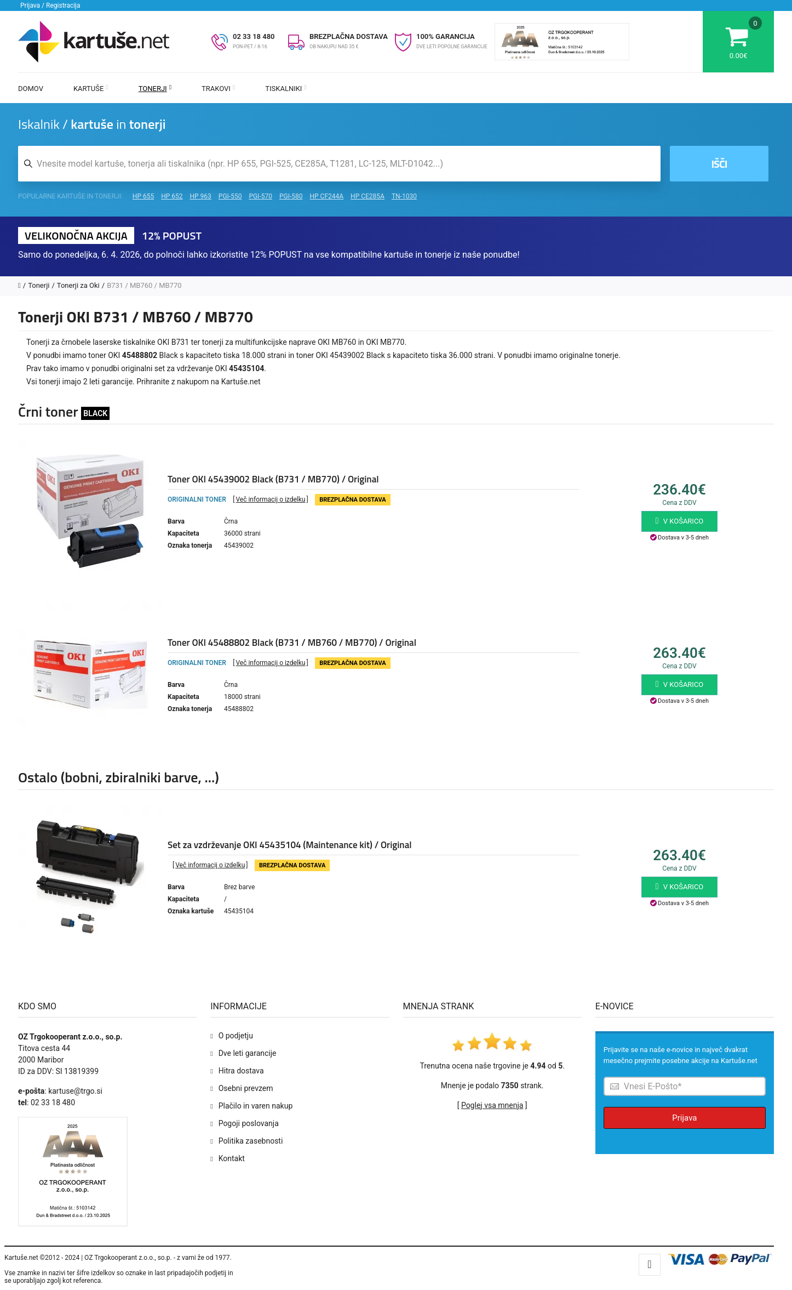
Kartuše (90, 88)
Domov (30, 88)
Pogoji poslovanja (249, 1123)
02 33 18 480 (254, 36)
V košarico (680, 520)
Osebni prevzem (246, 1088)
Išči (719, 163)
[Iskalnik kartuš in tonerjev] (339, 163)
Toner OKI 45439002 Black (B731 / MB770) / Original (273, 479)
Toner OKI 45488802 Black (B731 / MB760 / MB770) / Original (292, 642)
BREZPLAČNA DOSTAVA (348, 36)
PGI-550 (230, 196)
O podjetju (236, 1035)
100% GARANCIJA (445, 36)
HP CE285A (367, 196)
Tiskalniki (286, 88)
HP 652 (171, 196)
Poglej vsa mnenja (492, 1105)
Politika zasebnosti (251, 1140)
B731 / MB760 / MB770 (144, 285)
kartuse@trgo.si (75, 1091)
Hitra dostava (241, 1070)
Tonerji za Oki (78, 285)
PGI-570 (260, 196)
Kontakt (232, 1158)
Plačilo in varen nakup (256, 1105)
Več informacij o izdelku (270, 499)
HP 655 (143, 196)
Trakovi (218, 88)
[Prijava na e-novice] (685, 1086)
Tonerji (155, 88)
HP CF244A (326, 196)
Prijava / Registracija (50, 5)
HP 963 (200, 196)
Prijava (684, 1118)
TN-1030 (404, 196)
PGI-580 (291, 196)
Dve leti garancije (248, 1053)
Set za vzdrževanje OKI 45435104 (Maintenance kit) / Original (290, 845)
